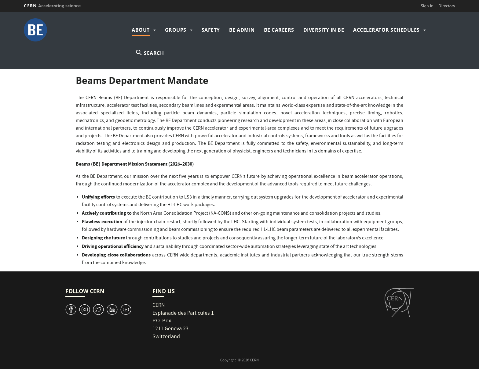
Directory (446, 6)
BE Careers (279, 30)
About (141, 30)
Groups (175, 30)
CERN (52, 6)
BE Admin (242, 30)
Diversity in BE (323, 30)
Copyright (228, 361)
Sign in (427, 6)
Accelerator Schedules (386, 30)
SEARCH (154, 53)
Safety (211, 30)
